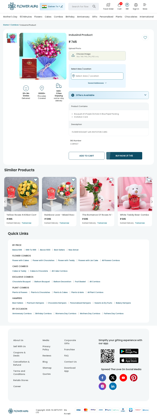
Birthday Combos (43, 313)
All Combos (95, 281)
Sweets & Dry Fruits (103, 303)
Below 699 (17, 250)
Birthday (70, 16)
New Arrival (73, 250)
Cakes (48, 16)
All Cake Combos (60, 271)
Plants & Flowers (19, 292)
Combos (58, 16)
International (147, 16)
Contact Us (70, 361)
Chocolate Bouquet (21, 281)
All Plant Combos (95, 292)
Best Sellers (59, 250)
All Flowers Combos (111, 260)
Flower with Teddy (66, 260)
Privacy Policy (46, 348)
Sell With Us (19, 346)
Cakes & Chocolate (39, 271)
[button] (12, 38)
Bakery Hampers (123, 303)
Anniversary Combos (22, 313)
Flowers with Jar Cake (88, 260)
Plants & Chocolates (40, 292)
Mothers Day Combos (90, 313)
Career (17, 386)
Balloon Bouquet (42, 281)
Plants (119, 16)
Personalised (106, 16)
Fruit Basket (80, 281)
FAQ (66, 355)
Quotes (47, 374)
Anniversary (83, 16)
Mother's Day (10, 16)
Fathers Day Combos (114, 313)
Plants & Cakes (61, 292)
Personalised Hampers (80, 303)
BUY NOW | (124, 155)
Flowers (38, 16)
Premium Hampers (35, 303)
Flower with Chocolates (43, 260)
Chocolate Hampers (57, 303)
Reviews (47, 355)
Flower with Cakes (20, 260)
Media (46, 340)
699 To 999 (31, 250)
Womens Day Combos (65, 313)
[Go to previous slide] (5, 202)
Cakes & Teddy (19, 271)
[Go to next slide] (152, 202)
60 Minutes (26, 16)
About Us (18, 340)
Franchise (69, 349)
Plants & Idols (77, 292)
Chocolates (131, 16)
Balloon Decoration (62, 281)
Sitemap (47, 367)
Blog (45, 361)
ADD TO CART (86, 155)
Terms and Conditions (19, 373)
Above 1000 (45, 250)
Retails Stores (20, 380)
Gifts (94, 16)
